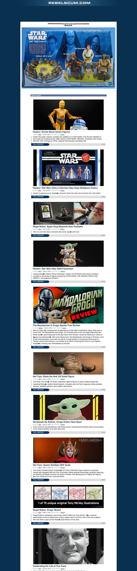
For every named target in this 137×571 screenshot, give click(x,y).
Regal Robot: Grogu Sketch (47, 510)
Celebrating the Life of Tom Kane (49, 566)
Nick (40, 134)
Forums (62, 134)
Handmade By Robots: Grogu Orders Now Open (57, 422)
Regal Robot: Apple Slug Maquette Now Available (58, 226)
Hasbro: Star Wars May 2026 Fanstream (53, 269)
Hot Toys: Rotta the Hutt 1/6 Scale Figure (53, 376)
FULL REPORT (38, 144)
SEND (103, 144)
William (40, 328)
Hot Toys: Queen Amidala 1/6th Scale (52, 465)
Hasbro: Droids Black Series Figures (51, 132)
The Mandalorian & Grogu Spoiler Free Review (56, 325)
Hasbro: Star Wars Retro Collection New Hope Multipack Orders (65, 188)
